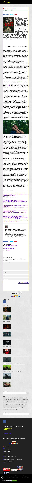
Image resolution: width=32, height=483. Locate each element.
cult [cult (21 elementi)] (8, 399)
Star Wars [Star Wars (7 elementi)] (18, 406)
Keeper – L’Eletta (7, 451)
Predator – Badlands (6, 388)
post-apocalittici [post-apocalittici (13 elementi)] (11, 404)
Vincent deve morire (6, 338)
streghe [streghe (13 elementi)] (5, 407)
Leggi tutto (3, 480)
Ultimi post (6, 446)
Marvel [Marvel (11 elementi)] (13, 402)
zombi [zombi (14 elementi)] (16, 409)
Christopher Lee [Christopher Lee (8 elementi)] (12, 397)
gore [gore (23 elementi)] (22, 401)
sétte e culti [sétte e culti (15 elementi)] (12, 407)
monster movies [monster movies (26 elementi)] (21, 402)
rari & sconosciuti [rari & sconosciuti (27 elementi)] (23, 404)
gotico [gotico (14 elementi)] (24, 401)
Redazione (6, 10)
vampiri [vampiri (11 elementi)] (11, 409)
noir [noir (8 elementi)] (4, 404)
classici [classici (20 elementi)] (17, 397)
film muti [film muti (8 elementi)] (14, 401)
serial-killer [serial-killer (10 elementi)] (8, 406)
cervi (9, 85)
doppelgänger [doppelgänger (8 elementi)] (19, 399)
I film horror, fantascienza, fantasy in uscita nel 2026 (12, 371)
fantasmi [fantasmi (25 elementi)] (11, 401)
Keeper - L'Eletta (6, 329)
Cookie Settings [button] (9, 480)
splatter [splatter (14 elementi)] (15, 406)
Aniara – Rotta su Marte (7, 346)
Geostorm (20, 81)
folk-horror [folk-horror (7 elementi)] (18, 401)
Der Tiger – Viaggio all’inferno (8, 379)
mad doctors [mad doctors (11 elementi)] (9, 402)
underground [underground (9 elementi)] (21, 407)
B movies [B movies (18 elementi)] (7, 397)
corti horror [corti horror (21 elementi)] (5, 399)
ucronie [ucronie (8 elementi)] (16, 407)
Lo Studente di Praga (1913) (9, 248)
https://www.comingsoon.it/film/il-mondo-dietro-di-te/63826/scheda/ (15, 201)
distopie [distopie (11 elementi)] (14, 399)
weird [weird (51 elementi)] (13, 409)
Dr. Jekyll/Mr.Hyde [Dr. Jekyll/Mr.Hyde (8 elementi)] (25, 399)
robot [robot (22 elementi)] (4, 406)
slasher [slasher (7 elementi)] (12, 406)
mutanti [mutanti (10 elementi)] (25, 402)
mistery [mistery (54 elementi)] (16, 402)
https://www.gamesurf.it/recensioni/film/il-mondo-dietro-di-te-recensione (15, 207)
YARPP (8, 250)
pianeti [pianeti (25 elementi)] (7, 404)
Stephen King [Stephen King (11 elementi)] (23, 406)
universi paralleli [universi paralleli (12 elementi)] (6, 409)
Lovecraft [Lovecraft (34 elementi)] (5, 402)
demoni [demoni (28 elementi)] (11, 399)
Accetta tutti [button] (14, 480)
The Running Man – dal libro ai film (10, 245)
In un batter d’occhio (6, 321)
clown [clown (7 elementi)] (20, 397)
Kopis (4, 313)
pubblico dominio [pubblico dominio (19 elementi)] (17, 404)
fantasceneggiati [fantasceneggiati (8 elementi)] (6, 401)
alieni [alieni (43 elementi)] (4, 397)
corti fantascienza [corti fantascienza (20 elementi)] (24, 397)
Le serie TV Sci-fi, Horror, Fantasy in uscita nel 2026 (12, 363)
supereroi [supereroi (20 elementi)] (8, 407)
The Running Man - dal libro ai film (9, 354)
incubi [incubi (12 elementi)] (27, 401)
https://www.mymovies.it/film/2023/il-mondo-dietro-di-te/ (13, 200)
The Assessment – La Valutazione (10, 247)
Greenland (21, 79)
